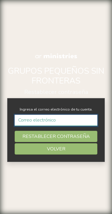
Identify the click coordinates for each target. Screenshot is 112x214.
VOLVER (56, 149)
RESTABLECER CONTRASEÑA (56, 136)
